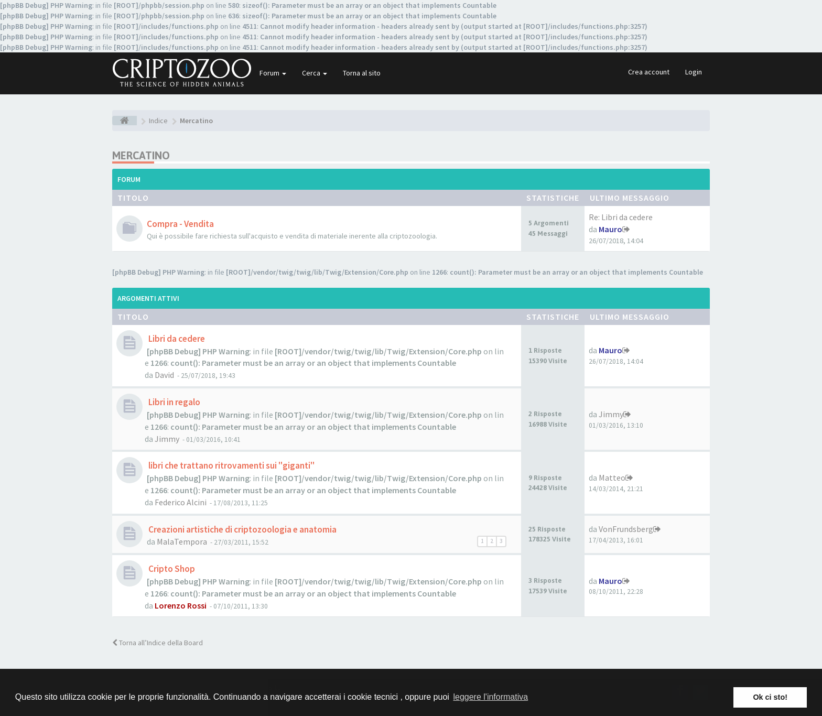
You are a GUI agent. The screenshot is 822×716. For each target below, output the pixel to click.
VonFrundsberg (626, 529)
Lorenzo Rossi (181, 605)
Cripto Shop (171, 568)
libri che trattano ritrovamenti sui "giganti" (231, 465)
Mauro (610, 229)
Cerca (314, 73)
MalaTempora (182, 541)
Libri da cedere (176, 338)
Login (693, 72)
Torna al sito (362, 73)
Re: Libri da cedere (621, 217)
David (164, 375)
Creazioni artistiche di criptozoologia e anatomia (242, 529)
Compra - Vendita (180, 224)
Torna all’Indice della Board (157, 642)
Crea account (648, 72)
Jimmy (167, 438)
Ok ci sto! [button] (770, 697)
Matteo (612, 477)
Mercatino (141, 155)
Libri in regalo (173, 402)
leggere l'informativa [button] (490, 696)
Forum (272, 73)
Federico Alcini (181, 502)
